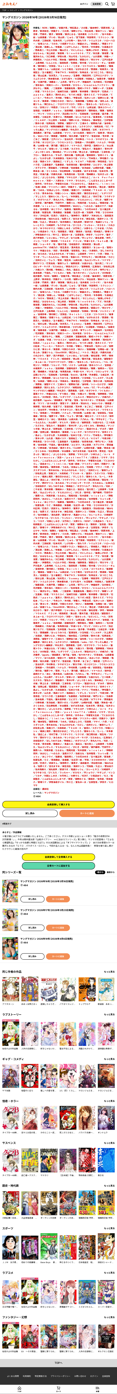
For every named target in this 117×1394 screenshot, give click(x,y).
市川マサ (95, 59)
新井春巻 (84, 91)
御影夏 (45, 139)
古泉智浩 (79, 234)
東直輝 (61, 53)
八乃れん (84, 419)
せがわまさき (82, 69)
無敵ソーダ (98, 88)
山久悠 (49, 438)
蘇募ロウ (84, 59)
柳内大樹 (37, 288)
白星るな (82, 499)
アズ (88, 53)
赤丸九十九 (58, 199)
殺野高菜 (75, 263)
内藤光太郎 (56, 174)
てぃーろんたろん (50, 257)
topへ (58, 1363)
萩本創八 (98, 231)
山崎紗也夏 (98, 168)
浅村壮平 (95, 91)
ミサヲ (70, 180)
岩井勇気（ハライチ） (88, 34)
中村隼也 (80, 139)
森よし (38, 435)
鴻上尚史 (50, 53)
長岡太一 (102, 368)
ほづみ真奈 (78, 133)
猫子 (108, 234)
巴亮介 (54, 215)
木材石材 (73, 72)
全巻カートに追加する (58, 865)
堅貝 (60, 260)
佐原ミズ (66, 218)
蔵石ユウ (64, 145)
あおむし (77, 206)
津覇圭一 (53, 82)
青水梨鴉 (64, 250)
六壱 (100, 253)
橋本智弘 (92, 187)
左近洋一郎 (78, 212)
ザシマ (41, 113)
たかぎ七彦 (45, 158)
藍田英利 (91, 155)
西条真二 (39, 50)
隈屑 (102, 110)
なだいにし (104, 104)
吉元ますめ (78, 218)
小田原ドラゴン (67, 43)
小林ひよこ (85, 177)
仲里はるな (45, 250)
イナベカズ (76, 145)
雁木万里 (62, 244)
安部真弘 (75, 250)
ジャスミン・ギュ (97, 63)
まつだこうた (97, 72)
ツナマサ (106, 260)
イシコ (36, 241)
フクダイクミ (68, 479)
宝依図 (36, 110)
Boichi (74, 374)
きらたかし (81, 180)
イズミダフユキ (89, 269)
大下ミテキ (40, 168)
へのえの (88, 206)
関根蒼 (54, 136)
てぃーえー (47, 346)
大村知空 (106, 273)
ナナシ (83, 158)
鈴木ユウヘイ (104, 107)
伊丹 (108, 238)
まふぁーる (99, 247)
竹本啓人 (93, 158)
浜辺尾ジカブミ (69, 113)
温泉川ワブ (100, 206)
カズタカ (75, 148)
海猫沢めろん (48, 304)
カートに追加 (87, 813)
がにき (98, 199)
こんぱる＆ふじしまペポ (100, 180)
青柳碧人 (95, 43)
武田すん (64, 215)
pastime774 (39, 247)
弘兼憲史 (59, 164)
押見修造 (102, 161)
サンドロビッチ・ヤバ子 (78, 483)
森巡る (76, 269)
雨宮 (71, 231)
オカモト (101, 225)
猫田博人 (77, 209)
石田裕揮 (84, 113)
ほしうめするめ (56, 486)
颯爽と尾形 (76, 193)
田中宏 (38, 203)
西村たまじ (60, 94)
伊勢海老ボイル (42, 234)
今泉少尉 (91, 161)
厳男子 (85, 215)
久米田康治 (58, 158)
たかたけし (85, 56)
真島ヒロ (75, 257)
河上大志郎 (51, 50)
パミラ (81, 107)
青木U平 (109, 148)
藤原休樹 (57, 467)
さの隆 (84, 28)
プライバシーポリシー (60, 1376)
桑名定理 (99, 238)
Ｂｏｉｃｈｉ (64, 66)
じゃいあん (51, 238)
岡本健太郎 (53, 78)
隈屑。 (47, 88)
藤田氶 (79, 231)
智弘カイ (86, 148)
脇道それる (47, 155)
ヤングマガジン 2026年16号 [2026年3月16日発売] (47, 881)
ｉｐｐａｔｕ (48, 343)
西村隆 (49, 269)
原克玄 (105, 451)
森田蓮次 (109, 215)
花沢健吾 (109, 82)
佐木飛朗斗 (65, 222)
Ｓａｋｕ (37, 502)
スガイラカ (99, 473)
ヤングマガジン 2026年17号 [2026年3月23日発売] (47, 910)
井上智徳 (108, 164)
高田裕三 (57, 161)
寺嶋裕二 (59, 269)
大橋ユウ (39, 269)
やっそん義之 (104, 387)
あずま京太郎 (90, 171)
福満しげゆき (92, 50)
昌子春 (105, 113)
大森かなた (87, 263)
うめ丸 (41, 190)
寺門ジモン (105, 269)
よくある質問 (13, 1376)
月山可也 (73, 56)
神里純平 (86, 82)
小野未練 (64, 168)
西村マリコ (38, 263)
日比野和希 (65, 171)
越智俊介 (86, 247)
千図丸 (47, 273)
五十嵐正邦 (105, 209)
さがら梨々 (67, 78)
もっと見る (109, 971)
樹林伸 (54, 241)
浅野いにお (74, 120)
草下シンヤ (74, 82)
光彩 (55, 250)
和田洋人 (104, 69)
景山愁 (97, 244)
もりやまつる (64, 225)
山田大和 (77, 260)
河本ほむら (96, 215)
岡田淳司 (86, 75)
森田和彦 (64, 63)
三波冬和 (105, 152)
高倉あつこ (93, 183)
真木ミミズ (89, 94)
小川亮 (65, 31)
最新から (111, 872)
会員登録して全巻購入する (58, 857)
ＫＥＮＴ (80, 161)
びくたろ (77, 225)
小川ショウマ (53, 113)
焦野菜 (63, 136)
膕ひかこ (48, 454)
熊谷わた (85, 403)
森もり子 (82, 40)
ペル (35, 107)
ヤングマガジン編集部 (57, 129)
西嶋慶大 (91, 174)
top (4, 10)
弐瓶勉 (92, 511)
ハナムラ (101, 142)
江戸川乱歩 (107, 59)
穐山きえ (64, 50)
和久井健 (73, 136)
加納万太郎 (63, 91)
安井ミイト (103, 155)
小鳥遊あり (43, 231)
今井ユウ (48, 98)
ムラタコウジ (85, 126)
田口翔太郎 (100, 257)
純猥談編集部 (57, 126)
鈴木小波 (39, 123)
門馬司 (43, 34)
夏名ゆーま (67, 234)
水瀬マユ (57, 117)
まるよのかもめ (56, 253)
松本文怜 (103, 171)
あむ (84, 250)
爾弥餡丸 (93, 110)
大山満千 (52, 422)
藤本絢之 (57, 152)
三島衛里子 (47, 164)
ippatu (47, 400)
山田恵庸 (42, 37)
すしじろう (40, 196)
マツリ (67, 133)
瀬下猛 (47, 133)
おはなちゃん (48, 301)
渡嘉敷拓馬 (69, 88)
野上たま (83, 152)
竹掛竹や (59, 203)
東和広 (105, 50)
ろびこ (111, 257)
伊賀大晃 (62, 56)
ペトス (90, 139)
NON (44, 28)
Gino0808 (61, 352)
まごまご (89, 406)
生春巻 (76, 75)
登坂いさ (53, 148)
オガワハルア (44, 199)
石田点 (105, 91)
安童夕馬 (63, 28)
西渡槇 (94, 69)
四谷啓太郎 (40, 218)
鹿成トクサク (84, 88)
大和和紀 (86, 190)
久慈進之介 (107, 47)
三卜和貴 (64, 148)
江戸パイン (56, 139)
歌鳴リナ (109, 231)
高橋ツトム (43, 69)
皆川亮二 (99, 263)
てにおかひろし (78, 183)
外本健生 (93, 374)
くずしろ (68, 161)
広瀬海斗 (96, 266)
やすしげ (64, 238)
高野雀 (61, 177)
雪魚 (69, 273)
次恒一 (80, 104)
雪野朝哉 (85, 266)
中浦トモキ (89, 241)
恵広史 (102, 187)
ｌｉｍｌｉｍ (108, 183)
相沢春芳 (37, 276)
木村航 (58, 98)
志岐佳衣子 (74, 244)
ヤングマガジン (26, 10)
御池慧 (105, 53)
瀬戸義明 (48, 203)
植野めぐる (82, 524)
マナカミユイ (48, 91)
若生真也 (64, 247)
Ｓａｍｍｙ (65, 75)
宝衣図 (88, 231)
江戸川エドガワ (101, 75)
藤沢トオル (65, 448)
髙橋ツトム (47, 352)
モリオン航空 (75, 94)
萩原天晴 (105, 28)
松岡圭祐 (50, 123)
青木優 (83, 63)
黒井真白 (75, 247)
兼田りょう (63, 263)
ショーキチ (45, 244)
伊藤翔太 (37, 59)
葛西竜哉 (86, 129)
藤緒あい (71, 199)
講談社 (45, 789)
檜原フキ (108, 199)
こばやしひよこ (71, 47)
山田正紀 (55, 69)
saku (86, 387)
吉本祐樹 (37, 273)
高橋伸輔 (80, 101)
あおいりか (43, 136)
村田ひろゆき (57, 101)
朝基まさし (83, 43)
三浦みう (84, 123)
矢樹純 (74, 63)
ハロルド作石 (50, 59)
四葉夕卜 (72, 187)
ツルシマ (64, 107)
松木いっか (90, 98)
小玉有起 (108, 117)
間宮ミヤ (91, 133)
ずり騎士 (71, 253)
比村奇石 (98, 82)
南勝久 (53, 28)
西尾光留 (104, 203)
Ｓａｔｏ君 (102, 241)
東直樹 (45, 101)
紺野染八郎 (96, 123)
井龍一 (107, 56)
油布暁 (107, 123)
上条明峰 (39, 63)
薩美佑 (43, 317)
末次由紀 (86, 168)
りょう (52, 260)
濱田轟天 (37, 133)
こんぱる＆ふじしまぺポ (56, 524)
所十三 (56, 234)
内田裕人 (90, 78)
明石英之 (74, 28)
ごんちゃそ (94, 273)
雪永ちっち (91, 104)
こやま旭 (99, 228)
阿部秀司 (91, 37)
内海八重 (44, 174)
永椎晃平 (46, 110)
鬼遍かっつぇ (102, 222)
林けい (70, 101)
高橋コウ (75, 190)
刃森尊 (90, 212)
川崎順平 (50, 225)
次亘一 (49, 180)
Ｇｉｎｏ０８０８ (75, 53)
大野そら (88, 228)
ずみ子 (58, 155)
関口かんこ (49, 104)
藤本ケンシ (101, 31)
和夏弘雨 (46, 212)
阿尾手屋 (82, 203)
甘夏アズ (84, 136)
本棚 (97, 1391)
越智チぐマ (72, 123)
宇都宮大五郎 (61, 183)
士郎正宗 (46, 117)
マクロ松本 (102, 94)
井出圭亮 (89, 31)
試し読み (30, 813)
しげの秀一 (69, 40)
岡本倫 (63, 59)
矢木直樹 (84, 495)
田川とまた (71, 126)
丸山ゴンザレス (92, 260)
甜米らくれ (54, 196)
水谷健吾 (77, 171)
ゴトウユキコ (88, 66)
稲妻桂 (67, 209)
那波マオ (89, 222)
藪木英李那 (85, 164)
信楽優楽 (75, 168)
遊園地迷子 (81, 110)
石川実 (81, 174)
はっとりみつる (83, 117)
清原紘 (61, 123)
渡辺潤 (38, 47)
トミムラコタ (95, 40)
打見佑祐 (50, 263)
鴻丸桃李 (77, 222)
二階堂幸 (57, 88)
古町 (95, 129)
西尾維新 (68, 117)
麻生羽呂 (90, 218)
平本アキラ (60, 72)
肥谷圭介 (53, 222)
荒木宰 (106, 136)
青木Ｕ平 (39, 438)
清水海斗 (39, 85)
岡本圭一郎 (38, 171)
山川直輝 (97, 56)
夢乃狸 (54, 145)
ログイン (84, 4)
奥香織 (67, 212)
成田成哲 (86, 244)
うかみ (54, 43)
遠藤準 (74, 91)
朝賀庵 (59, 34)
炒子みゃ (48, 183)
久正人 (43, 222)
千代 (73, 107)
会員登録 (97, 4)
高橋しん (48, 47)
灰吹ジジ (44, 107)
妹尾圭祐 (98, 126)
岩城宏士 (46, 320)
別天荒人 (53, 75)
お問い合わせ (80, 1376)
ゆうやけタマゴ (47, 228)
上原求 (36, 279)
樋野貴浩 (73, 59)
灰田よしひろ (53, 190)
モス (53, 231)
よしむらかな (48, 177)
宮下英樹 (80, 37)
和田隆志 (62, 231)
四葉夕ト (55, 31)
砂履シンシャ (61, 193)
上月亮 (63, 82)
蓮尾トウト (38, 394)
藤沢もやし (47, 336)
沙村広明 (44, 215)
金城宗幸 (42, 314)
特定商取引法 (41, 1376)
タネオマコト (102, 139)
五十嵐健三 (47, 72)
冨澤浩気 (97, 117)
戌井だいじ (40, 260)
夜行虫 (65, 257)
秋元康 (96, 53)
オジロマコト (48, 142)
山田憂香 (57, 133)
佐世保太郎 (72, 164)
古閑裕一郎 (92, 101)
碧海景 (36, 212)
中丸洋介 (74, 129)
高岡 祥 (101, 133)
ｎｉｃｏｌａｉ (49, 206)
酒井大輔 (68, 155)
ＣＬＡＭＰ (40, 120)
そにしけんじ (77, 50)
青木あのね (47, 193)
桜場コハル (43, 43)
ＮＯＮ (41, 298)
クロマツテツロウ (66, 104)
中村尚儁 (77, 413)
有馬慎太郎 (69, 174)
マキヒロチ (72, 177)
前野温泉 (94, 152)
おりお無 (75, 238)
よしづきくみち (42, 152)
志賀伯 (52, 66)
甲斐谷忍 (77, 98)
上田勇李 (82, 253)
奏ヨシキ (46, 349)
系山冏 (61, 37)
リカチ (45, 241)
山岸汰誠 (91, 107)
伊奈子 (89, 234)
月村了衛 (97, 196)
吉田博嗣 (68, 110)
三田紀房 (46, 40)
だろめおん (58, 266)
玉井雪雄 (95, 113)
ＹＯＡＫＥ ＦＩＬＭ (71, 241)
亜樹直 (65, 432)
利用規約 (27, 1376)
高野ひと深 (103, 98)
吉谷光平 (68, 139)
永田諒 (63, 120)
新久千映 (80, 409)
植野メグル (76, 31)
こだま (76, 66)
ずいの (52, 37)
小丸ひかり (38, 355)
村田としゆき (64, 228)
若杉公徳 (42, 324)
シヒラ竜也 (67, 69)
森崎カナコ (99, 145)
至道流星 (95, 136)
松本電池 (66, 85)
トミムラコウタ (49, 327)
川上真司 (53, 120)
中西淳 (54, 107)
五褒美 (109, 88)
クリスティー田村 (57, 187)
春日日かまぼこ (91, 193)
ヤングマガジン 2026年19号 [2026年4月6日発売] (46, 938)
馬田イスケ (45, 161)
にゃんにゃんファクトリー (97, 85)
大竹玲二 (77, 228)
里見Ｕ (49, 94)
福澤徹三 (102, 66)
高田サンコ (102, 218)
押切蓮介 (104, 158)
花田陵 (65, 190)
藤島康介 (98, 148)
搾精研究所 (65, 206)
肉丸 (69, 269)
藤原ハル (71, 203)
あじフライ (56, 209)
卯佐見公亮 (109, 266)
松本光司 (57, 40)
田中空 (88, 145)
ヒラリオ (82, 479)
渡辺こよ (86, 196)
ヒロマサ (99, 234)
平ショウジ (87, 238)
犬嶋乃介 (53, 247)
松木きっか (103, 174)
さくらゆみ (51, 171)
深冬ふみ (104, 101)
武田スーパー (52, 85)
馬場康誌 (57, 212)
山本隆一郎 (43, 145)
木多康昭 (95, 47)
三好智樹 (108, 120)
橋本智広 (97, 120)
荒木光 (85, 47)
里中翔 (82, 187)
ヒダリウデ (107, 193)
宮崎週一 (79, 142)
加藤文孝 (101, 78)
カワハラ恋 (49, 441)
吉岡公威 (80, 155)
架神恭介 (75, 215)
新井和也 (44, 31)
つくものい (58, 273)
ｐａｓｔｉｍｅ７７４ (79, 457)
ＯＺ (48, 505)
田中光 (38, 183)
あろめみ (42, 253)
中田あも (86, 120)
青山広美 (42, 75)
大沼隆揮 (79, 78)
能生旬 (67, 260)
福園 (108, 168)
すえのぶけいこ (85, 199)
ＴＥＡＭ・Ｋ (99, 190)
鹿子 (51, 34)
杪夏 (37, 91)
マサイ (92, 253)
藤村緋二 (42, 66)
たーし (65, 196)
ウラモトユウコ (65, 142)
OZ (107, 126)
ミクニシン (103, 37)
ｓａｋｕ (57, 110)
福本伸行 (94, 28)
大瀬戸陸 (42, 82)
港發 (107, 253)
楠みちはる (54, 218)
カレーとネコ (95, 514)
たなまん (93, 203)
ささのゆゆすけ (101, 505)
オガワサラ (104, 129)
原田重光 (53, 168)
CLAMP (77, 448)
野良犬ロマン (72, 266)
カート (58, 1391)
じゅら (70, 37)
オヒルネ (42, 148)
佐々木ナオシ (79, 273)
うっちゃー (89, 225)
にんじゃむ (51, 63)
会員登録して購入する (58, 804)
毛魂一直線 (40, 187)
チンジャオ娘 (70, 152)
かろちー (77, 85)
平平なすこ (87, 257)
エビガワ (97, 164)
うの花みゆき (91, 209)
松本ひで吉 (72, 158)
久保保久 (93, 250)
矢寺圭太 (84, 72)
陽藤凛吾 (42, 330)
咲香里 (58, 47)
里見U (89, 473)
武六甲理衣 (38, 238)
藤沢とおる (70, 34)
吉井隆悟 (44, 209)
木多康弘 (75, 196)
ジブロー (80, 429)
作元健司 (90, 142)
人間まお (59, 180)
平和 (98, 212)
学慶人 (67, 98)
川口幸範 (50, 56)
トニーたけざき (40, 126)
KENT (88, 521)
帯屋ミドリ (107, 43)
